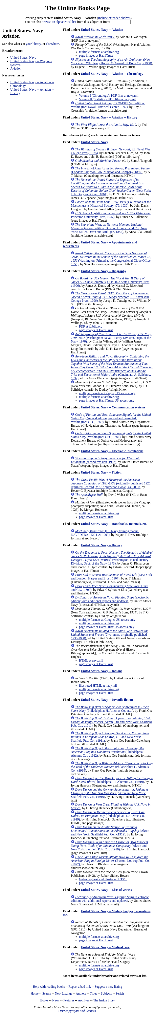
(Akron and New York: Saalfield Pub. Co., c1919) (109, 793)
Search (46, 993)
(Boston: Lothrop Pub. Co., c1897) (110, 860)
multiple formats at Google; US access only (107, 393)
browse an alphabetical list (59, 21)
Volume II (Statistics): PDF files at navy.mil (107, 99)
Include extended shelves (114, 18)
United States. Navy (23, 57)
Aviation (15, 68)
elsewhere (52, 43)
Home (35, 993)
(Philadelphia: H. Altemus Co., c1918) (112, 766)
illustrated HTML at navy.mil (98, 685)
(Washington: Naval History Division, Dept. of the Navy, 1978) (111, 337)
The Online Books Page (77, 8)
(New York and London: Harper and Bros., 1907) (111, 576)
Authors (81, 993)
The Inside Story (104, 1000)
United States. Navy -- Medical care (105, 947)
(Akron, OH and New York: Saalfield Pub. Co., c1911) (111, 722)
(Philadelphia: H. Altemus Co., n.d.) (110, 708)
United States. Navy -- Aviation (102, 29)
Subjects (106, 993)
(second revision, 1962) (105, 460)
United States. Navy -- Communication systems (113, 407)
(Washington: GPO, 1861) (111, 435)
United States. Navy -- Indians (101, 671)
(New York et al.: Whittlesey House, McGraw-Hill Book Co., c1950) (111, 61)
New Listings (63, 993)
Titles (93, 993)
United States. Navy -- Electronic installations (112, 451)
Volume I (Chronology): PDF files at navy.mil (108, 95)
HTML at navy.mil (91, 660)
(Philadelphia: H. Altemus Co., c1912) (109, 751)
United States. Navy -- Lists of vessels (106, 889)
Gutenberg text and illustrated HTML (103, 879)
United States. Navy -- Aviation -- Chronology (112, 73)
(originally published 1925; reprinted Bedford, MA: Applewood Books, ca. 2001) (111, 483)
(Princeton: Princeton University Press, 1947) (110, 215)
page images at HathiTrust (96, 55)
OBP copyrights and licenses (77, 1011)
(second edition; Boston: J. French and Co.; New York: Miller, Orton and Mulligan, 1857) (109, 228)
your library (33, 43)
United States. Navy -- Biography (103, 271)
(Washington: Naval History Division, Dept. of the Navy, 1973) (112, 558)
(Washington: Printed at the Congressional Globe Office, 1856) (111, 259)
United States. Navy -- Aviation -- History (109, 117)
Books (44, 1000)
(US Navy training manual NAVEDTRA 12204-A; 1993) (105, 532)
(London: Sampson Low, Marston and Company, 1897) (110, 170)
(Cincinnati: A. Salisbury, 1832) (112, 367)
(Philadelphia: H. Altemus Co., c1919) (112, 779)
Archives (84, 1000)
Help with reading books (49, 986)
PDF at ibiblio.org (90, 326)
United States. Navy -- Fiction (101, 472)
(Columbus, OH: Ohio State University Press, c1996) (110, 282)
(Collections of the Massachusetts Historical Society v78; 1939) (111, 203)
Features (68, 1000)
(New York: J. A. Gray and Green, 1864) (111, 187)
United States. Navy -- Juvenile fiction (107, 699)
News (56, 1000)
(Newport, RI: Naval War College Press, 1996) (110, 297)
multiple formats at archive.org (99, 52)
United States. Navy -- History (101, 545)
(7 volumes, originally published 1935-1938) (109, 634)
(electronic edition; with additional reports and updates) (110, 599)
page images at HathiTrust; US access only (106, 400)
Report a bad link (79, 986)
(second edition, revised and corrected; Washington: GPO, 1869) (111, 418)
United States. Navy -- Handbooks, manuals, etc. (114, 523)
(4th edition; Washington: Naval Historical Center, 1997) (108, 105)
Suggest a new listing (108, 986)
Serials (120, 993)
